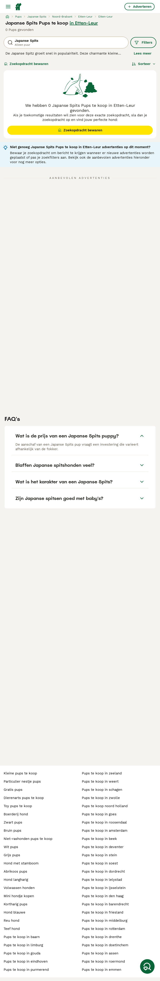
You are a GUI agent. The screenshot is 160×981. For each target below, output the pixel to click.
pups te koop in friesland (102, 912)
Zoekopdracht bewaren (26, 64)
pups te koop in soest (100, 863)
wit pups (11, 847)
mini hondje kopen (19, 896)
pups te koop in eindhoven (26, 961)
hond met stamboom (21, 863)
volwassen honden (19, 888)
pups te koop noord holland (105, 806)
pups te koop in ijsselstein (104, 888)
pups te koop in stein (99, 855)
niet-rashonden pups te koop (28, 839)
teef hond (12, 929)
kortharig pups (15, 904)
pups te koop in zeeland (102, 773)
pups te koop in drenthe (102, 937)
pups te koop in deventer (103, 847)
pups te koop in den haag (103, 896)
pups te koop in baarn (22, 937)
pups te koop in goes (99, 814)
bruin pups (12, 831)
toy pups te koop (18, 806)
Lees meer (142, 53)
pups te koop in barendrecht (105, 904)
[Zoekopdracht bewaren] (147, 966)
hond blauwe (14, 912)
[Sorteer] (144, 63)
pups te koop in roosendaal (104, 822)
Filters (143, 42)
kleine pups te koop (20, 773)
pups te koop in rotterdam (103, 929)
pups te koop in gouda (22, 953)
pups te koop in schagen (102, 790)
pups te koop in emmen (101, 970)
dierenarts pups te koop (24, 798)
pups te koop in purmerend (26, 970)
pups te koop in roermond (103, 961)
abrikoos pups (15, 871)
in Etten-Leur (84, 23)
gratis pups (13, 790)
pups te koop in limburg (23, 945)
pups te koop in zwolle (101, 798)
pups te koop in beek (99, 839)
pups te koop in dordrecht (103, 871)
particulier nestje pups (22, 781)
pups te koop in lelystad (102, 880)
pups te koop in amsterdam (104, 831)
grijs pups (12, 855)
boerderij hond (16, 814)
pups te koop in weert (100, 781)
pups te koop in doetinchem (105, 945)
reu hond (11, 921)
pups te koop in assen (100, 953)
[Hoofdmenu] (8, 6)
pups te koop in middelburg (104, 921)
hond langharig (16, 880)
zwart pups (13, 822)
